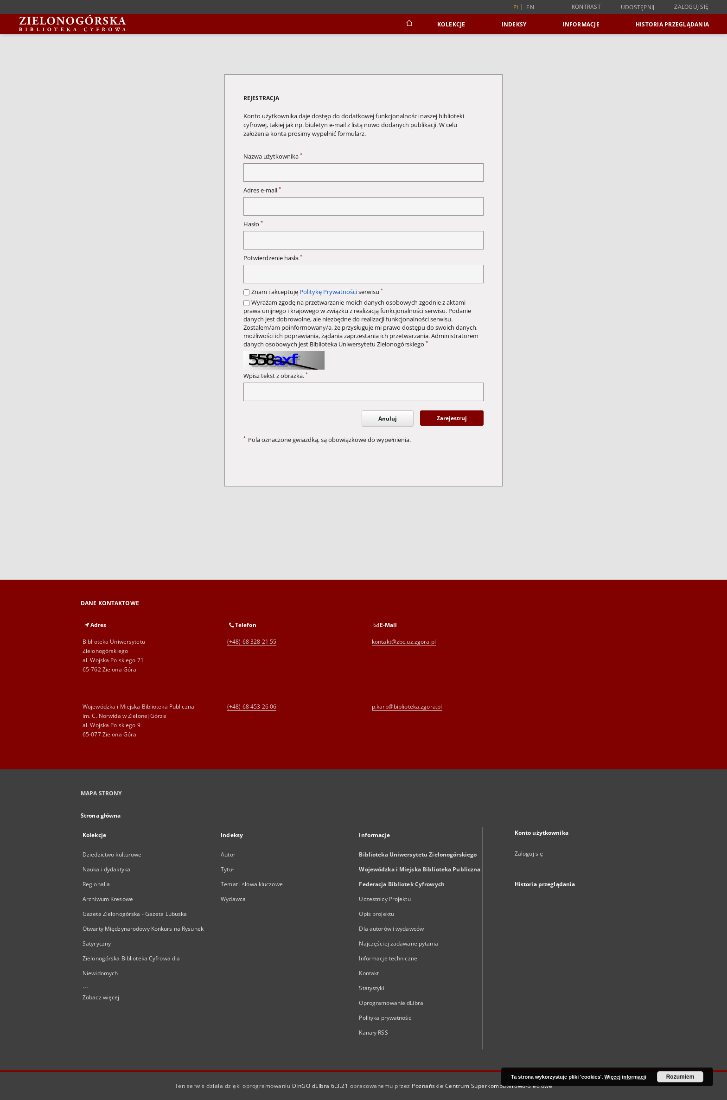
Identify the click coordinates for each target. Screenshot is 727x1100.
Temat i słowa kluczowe (252, 884)
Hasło (253, 224)
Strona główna (101, 815)
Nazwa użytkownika (272, 156)
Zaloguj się (691, 7)
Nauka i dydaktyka (106, 869)
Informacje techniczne (388, 958)
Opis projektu (376, 914)
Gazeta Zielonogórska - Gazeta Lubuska (135, 914)
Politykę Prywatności (328, 292)
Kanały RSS (373, 1032)
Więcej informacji (625, 1077)
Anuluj (387, 418)
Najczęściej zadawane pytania (398, 943)
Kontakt (369, 973)
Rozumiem (680, 1077)
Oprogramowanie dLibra (391, 1003)
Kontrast (586, 7)
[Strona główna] (408, 24)
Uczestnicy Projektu (384, 899)
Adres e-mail (262, 190)
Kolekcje (451, 24)
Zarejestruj (452, 418)
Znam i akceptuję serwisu (317, 292)
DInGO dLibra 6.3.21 (320, 1086)
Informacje (580, 24)
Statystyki (371, 988)
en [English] (530, 7)
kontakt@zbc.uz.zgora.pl (404, 642)
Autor (228, 854)
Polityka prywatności (385, 1018)
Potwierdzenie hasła (272, 258)
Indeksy (514, 24)
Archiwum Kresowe (108, 899)
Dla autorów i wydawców (391, 929)
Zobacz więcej (101, 997)
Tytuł (227, 869)
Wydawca (233, 899)
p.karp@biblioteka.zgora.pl (407, 706)
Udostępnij (638, 7)
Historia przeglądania (672, 24)
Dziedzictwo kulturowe (112, 854)
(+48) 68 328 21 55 (251, 642)
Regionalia (96, 884)
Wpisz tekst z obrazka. (275, 376)
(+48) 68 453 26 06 (251, 706)
